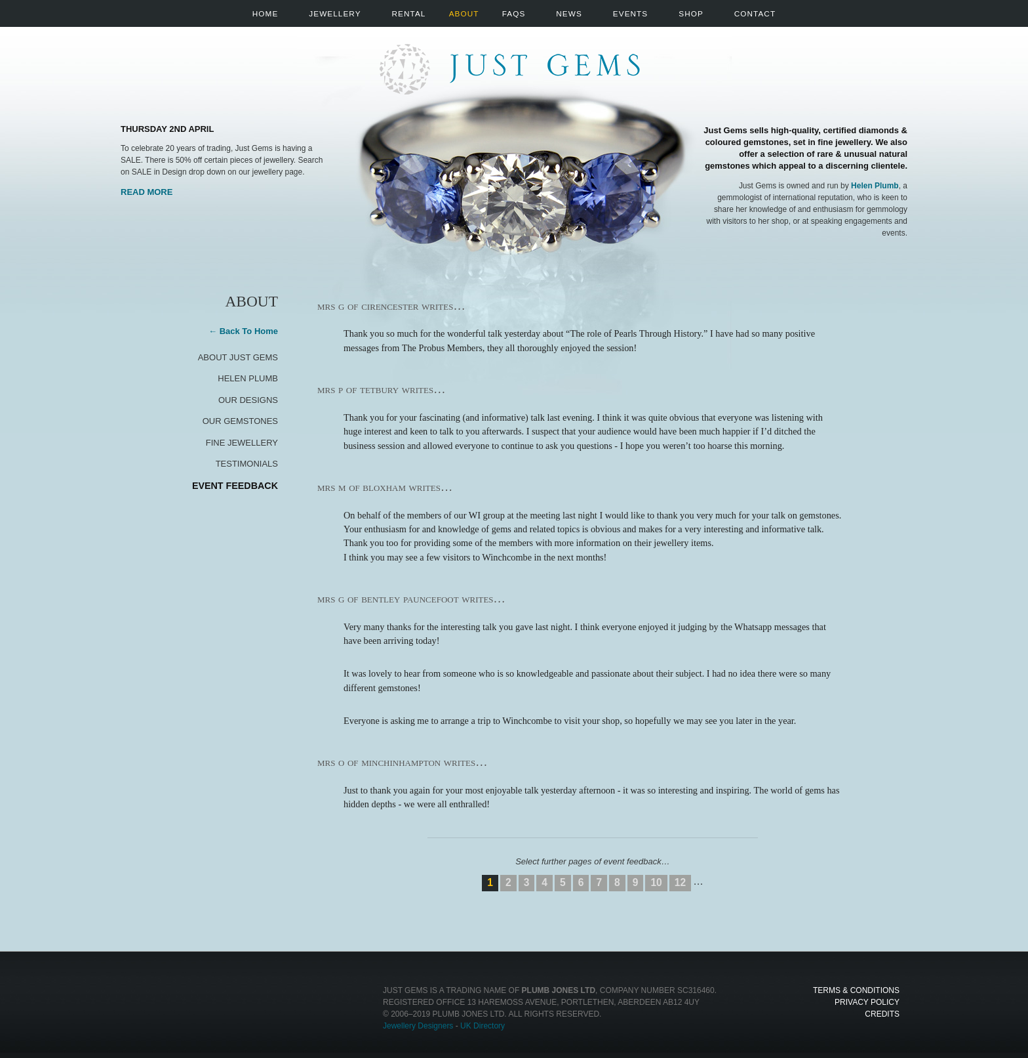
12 (680, 882)
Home (265, 13)
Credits (882, 1014)
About (464, 13)
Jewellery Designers (418, 1025)
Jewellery (335, 13)
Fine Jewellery (242, 443)
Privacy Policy (867, 1002)
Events (630, 13)
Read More (146, 192)
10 (656, 882)
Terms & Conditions (856, 990)
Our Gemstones (240, 421)
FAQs (514, 13)
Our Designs (248, 400)
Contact (755, 13)
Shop (691, 13)
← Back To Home (243, 331)
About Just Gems (238, 357)
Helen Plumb (875, 185)
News (569, 13)
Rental (409, 13)
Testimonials (247, 464)
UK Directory (482, 1025)
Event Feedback (235, 485)
